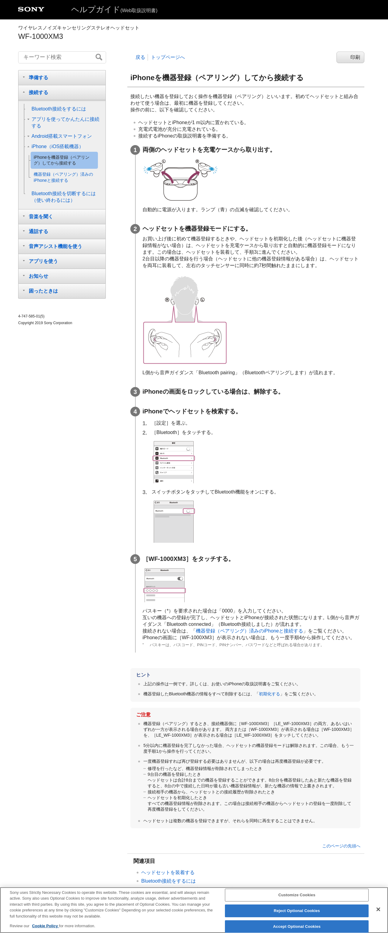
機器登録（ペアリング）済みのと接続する (249, 630)
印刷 (355, 57)
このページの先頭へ (341, 845)
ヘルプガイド (114, 9)
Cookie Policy (45, 928)
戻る (140, 57)
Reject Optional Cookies (297, 912)
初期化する (269, 693)
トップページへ (168, 57)
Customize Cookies (296, 897)
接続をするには (168, 881)
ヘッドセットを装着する (168, 872)
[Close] (378, 911)
